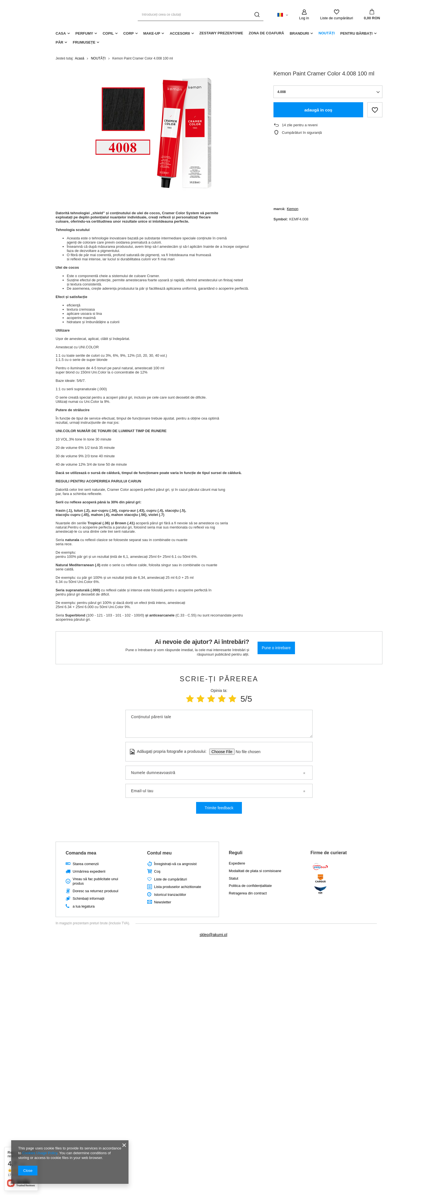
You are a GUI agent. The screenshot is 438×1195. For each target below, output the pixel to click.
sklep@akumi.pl (213, 934)
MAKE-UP (151, 33)
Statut (233, 878)
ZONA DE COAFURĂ (266, 33)
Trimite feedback (219, 808)
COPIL (108, 33)
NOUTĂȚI (326, 33)
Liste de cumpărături (336, 18)
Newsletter (162, 902)
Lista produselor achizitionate (177, 887)
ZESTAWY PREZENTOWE (221, 33)
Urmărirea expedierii (89, 871)
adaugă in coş (318, 110)
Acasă (79, 58)
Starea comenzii (86, 864)
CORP (128, 33)
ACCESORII (180, 33)
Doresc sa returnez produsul (95, 891)
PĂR (59, 42)
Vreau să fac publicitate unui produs (95, 881)
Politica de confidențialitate (250, 886)
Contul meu (159, 853)
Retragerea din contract (248, 893)
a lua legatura (84, 906)
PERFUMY (84, 33)
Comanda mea (81, 853)
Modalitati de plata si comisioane (255, 871)
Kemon (292, 209)
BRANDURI (299, 33)
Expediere (237, 863)
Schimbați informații (88, 898)
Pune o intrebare (276, 648)
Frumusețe (84, 42)
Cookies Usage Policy (39, 1153)
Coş (157, 871)
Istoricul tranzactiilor (170, 894)
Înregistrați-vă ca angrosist (175, 864)
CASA (61, 33)
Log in (304, 18)
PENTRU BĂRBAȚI (356, 33)
